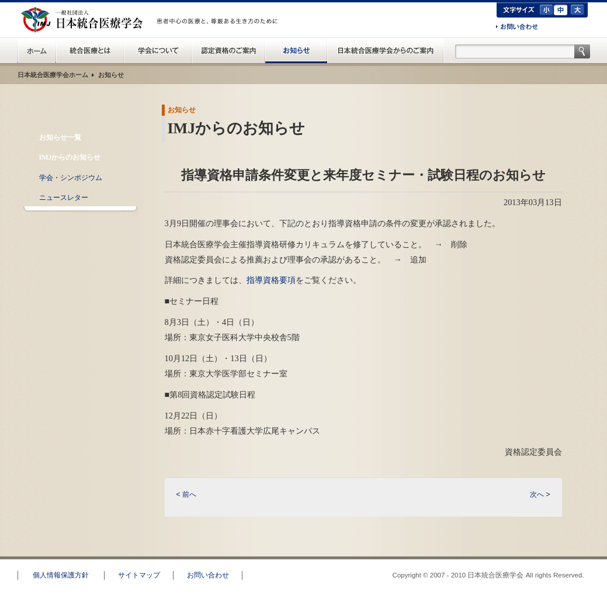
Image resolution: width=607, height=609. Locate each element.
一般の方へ (219, 33)
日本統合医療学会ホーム (53, 74)
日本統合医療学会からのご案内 (385, 50)
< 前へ (186, 494)
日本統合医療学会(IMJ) (85, 19)
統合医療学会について (158, 50)
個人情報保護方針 (61, 575)
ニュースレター (63, 197)
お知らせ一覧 (60, 137)
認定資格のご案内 (228, 50)
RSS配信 (80, 222)
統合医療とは (90, 50)
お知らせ (296, 50)
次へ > (540, 494)
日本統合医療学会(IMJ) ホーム (37, 50)
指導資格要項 (271, 280)
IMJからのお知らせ (70, 157)
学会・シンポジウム (70, 178)
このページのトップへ (563, 551)
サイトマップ (139, 575)
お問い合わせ (517, 27)
